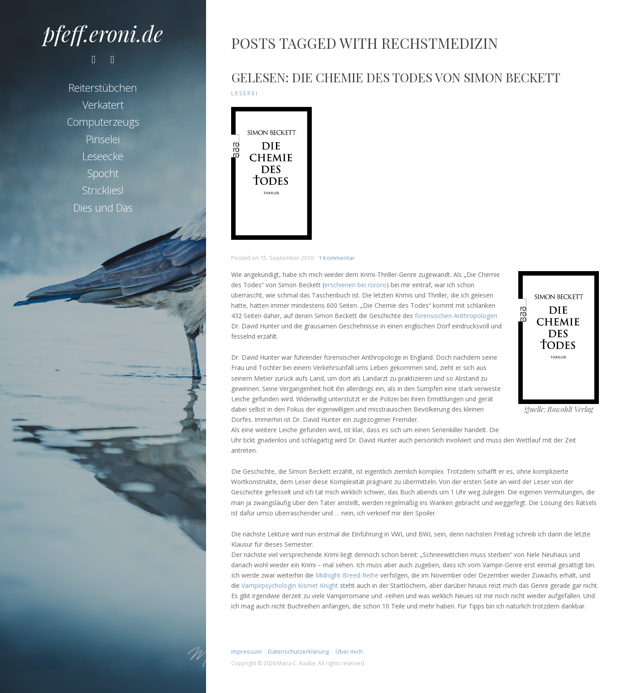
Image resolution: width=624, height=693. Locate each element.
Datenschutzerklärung (298, 651)
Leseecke (102, 156)
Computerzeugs (103, 122)
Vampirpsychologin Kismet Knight (289, 585)
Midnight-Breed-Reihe (347, 575)
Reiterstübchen (103, 88)
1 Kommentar (336, 258)
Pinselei (103, 139)
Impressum (246, 651)
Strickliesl (103, 190)
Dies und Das (103, 207)
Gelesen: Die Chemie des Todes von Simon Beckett (395, 77)
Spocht (103, 173)
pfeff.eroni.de (103, 33)
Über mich (349, 651)
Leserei (244, 93)
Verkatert (103, 105)
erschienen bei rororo (355, 285)
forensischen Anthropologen (456, 315)
